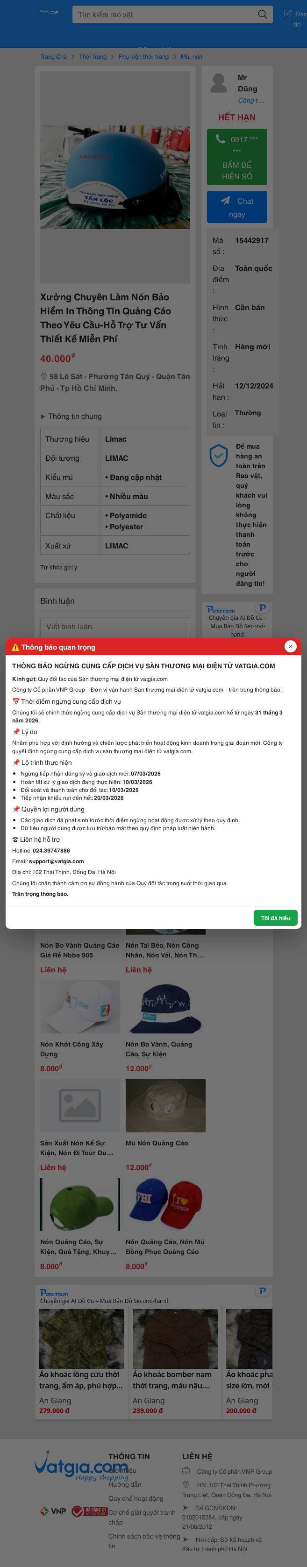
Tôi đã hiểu (275, 918)
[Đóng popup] (291, 646)
